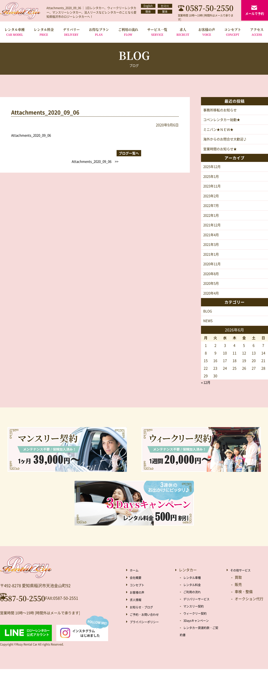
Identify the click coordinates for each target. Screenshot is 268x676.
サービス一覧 (157, 32)
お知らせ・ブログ (144, 613)
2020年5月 (211, 289)
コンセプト (232, 32)
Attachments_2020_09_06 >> (144, 151)
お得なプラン (99, 32)
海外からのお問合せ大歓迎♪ (226, 140)
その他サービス (242, 576)
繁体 (165, 14)
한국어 (165, 6)
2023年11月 (212, 188)
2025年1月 (211, 178)
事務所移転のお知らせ (221, 110)
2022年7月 (211, 209)
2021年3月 (211, 249)
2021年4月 (211, 239)
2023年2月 (211, 198)
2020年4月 (211, 299)
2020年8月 (211, 279)
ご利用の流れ (128, 32)
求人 (182, 32)
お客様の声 (206, 32)
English (148, 6)
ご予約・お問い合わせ (147, 621)
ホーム (135, 576)
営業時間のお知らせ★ (221, 150)
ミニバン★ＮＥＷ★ (219, 130)
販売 (238, 591)
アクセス (257, 32)
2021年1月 (211, 259)
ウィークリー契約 (197, 620)
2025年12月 (212, 168)
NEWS (208, 327)
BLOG (208, 317)
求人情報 (137, 606)
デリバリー (71, 32)
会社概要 (137, 584)
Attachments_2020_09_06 (33, 135)
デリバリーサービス (199, 605)
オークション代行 (249, 605)
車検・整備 (244, 598)
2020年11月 (212, 269)
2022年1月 (211, 219)
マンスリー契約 (195, 612)
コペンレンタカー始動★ (223, 120)
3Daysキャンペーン (199, 627)
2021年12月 (212, 229)
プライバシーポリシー (147, 628)
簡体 (148, 14)
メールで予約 (254, 13)
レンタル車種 (14, 32)
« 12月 (206, 389)
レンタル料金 (44, 32)
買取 (238, 584)
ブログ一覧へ (95, 151)
